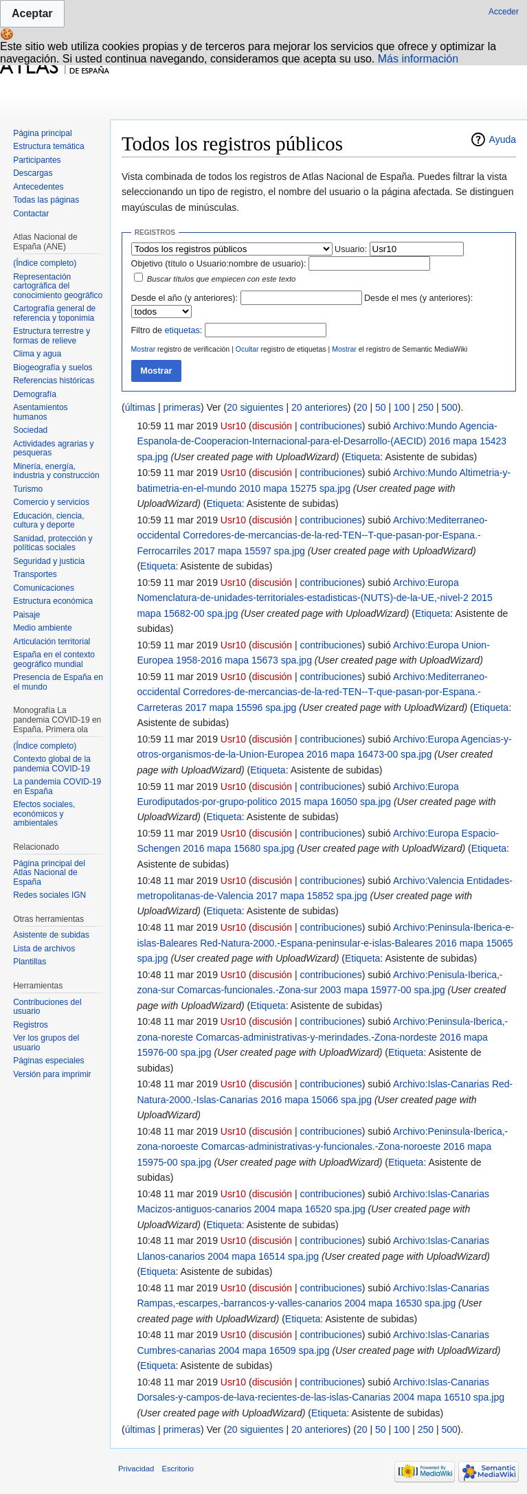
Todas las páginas (46, 200)
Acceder (504, 11)
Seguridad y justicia (49, 561)
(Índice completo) (44, 263)
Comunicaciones (43, 588)
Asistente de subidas (51, 935)
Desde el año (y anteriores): (184, 298)
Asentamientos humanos (40, 412)
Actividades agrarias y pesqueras (53, 448)
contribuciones (331, 425)
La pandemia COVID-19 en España (57, 786)
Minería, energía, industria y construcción (56, 471)
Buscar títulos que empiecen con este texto (221, 279)
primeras (181, 407)
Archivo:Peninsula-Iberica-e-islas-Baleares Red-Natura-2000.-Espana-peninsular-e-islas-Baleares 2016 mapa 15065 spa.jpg (325, 943)
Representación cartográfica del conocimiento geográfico (57, 286)
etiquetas (182, 330)
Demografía (34, 394)
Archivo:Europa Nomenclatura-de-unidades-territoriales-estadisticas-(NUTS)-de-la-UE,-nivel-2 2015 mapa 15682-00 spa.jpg (314, 598)
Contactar (31, 213)
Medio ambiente (42, 628)
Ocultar (247, 349)
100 (402, 407)
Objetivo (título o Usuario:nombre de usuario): (218, 264)
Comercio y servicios (51, 502)
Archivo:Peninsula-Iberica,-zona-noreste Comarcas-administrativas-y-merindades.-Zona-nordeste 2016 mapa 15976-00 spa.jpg (322, 1037)
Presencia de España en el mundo (58, 682)
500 (449, 407)
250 (426, 407)
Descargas (32, 173)
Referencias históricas (53, 380)
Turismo (28, 489)
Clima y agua (37, 354)
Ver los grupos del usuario (46, 1042)
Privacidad (136, 1468)
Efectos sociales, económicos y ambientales (44, 814)
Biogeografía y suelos (52, 367)
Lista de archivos (44, 948)
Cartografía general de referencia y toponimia (54, 313)
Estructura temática (48, 146)
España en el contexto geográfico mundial (54, 659)
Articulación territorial (51, 641)
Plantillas (29, 961)
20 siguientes (255, 407)
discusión (272, 425)
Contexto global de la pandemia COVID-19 (52, 763)
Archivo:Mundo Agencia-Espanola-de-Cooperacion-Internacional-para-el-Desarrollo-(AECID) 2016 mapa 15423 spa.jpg (321, 441)
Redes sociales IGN (49, 895)
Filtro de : (167, 330)
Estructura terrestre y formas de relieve (51, 336)
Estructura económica (53, 601)
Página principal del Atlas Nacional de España (49, 873)
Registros (30, 1025)
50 (380, 407)
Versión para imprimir (52, 1074)
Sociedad (30, 430)
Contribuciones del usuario (47, 1007)
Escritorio (177, 1468)
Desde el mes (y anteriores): (418, 298)
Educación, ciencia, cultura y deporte (48, 520)
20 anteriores (319, 407)
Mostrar (143, 349)
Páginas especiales (48, 1060)
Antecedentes (38, 187)
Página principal (42, 133)
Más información (418, 59)
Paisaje (26, 615)
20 (362, 407)
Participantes (36, 160)
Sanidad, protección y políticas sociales (52, 543)
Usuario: (351, 249)
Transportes (35, 574)
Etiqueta (362, 456)
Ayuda (502, 139)
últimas (140, 407)
